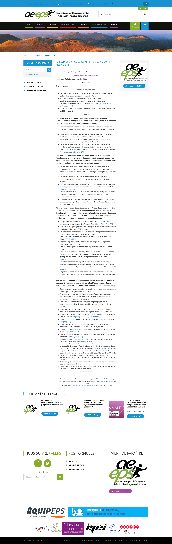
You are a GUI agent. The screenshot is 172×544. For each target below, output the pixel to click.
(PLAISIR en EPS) (107, 224)
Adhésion (73, 461)
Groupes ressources (68, 24)
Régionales (52, 24)
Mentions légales (87, 540)
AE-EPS (29, 24)
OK (146, 4)
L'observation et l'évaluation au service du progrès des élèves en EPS (52, 402)
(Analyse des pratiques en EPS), (77, 317)
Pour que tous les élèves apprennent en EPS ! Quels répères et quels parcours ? (94, 403)
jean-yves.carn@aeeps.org (81, 385)
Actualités (40, 24)
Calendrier (83, 24)
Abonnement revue (77, 469)
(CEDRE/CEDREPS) (104, 139)
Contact (76, 540)
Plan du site (67, 540)
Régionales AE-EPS (102, 379)
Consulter (50, 413)
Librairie (114, 24)
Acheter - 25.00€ (135, 86)
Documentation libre (35, 87)
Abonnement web (76, 465)
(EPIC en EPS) (66, 174)
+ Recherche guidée (31, 75)
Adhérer (143, 9)
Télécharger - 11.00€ (120, 491)
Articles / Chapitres (34, 83)
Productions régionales (36, 91)
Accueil (26, 55)
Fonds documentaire (99, 24)
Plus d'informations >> (115, 4)
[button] (144, 25)
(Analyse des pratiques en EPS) (73, 152)
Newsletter (43, 472)
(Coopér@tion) (65, 322)
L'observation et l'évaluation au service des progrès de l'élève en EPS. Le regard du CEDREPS (137, 403)
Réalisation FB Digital (141, 540)
